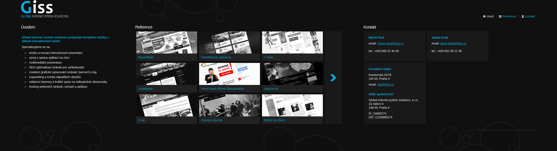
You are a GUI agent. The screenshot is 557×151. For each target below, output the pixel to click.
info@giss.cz (385, 84)
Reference (507, 16)
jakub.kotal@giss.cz (453, 43)
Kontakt (528, 16)
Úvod (488, 16)
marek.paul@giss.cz (390, 43)
